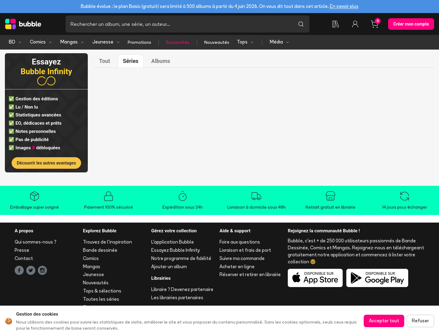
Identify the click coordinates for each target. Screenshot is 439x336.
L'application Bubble (172, 242)
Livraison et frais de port (245, 250)
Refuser (420, 321)
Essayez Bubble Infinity (175, 250)
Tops (245, 42)
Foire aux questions (240, 242)
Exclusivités (177, 42)
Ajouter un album (169, 266)
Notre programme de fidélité (181, 258)
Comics (41, 42)
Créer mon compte (411, 24)
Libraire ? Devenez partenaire (182, 289)
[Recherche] (179, 24)
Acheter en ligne (237, 266)
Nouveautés (216, 42)
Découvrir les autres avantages (46, 163)
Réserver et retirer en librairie (250, 274)
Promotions (139, 42)
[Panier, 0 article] (375, 24)
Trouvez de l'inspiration (107, 242)
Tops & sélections (102, 291)
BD (15, 42)
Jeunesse (106, 42)
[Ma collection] (336, 24)
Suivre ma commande (242, 258)
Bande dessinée (100, 250)
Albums (160, 61)
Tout (104, 61)
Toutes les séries (101, 299)
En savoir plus (344, 6)
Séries (130, 61)
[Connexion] (355, 24)
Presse (22, 250)
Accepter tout (384, 321)
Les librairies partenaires (177, 297)
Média (280, 42)
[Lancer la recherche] (300, 24)
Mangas (72, 42)
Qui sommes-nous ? (35, 242)
